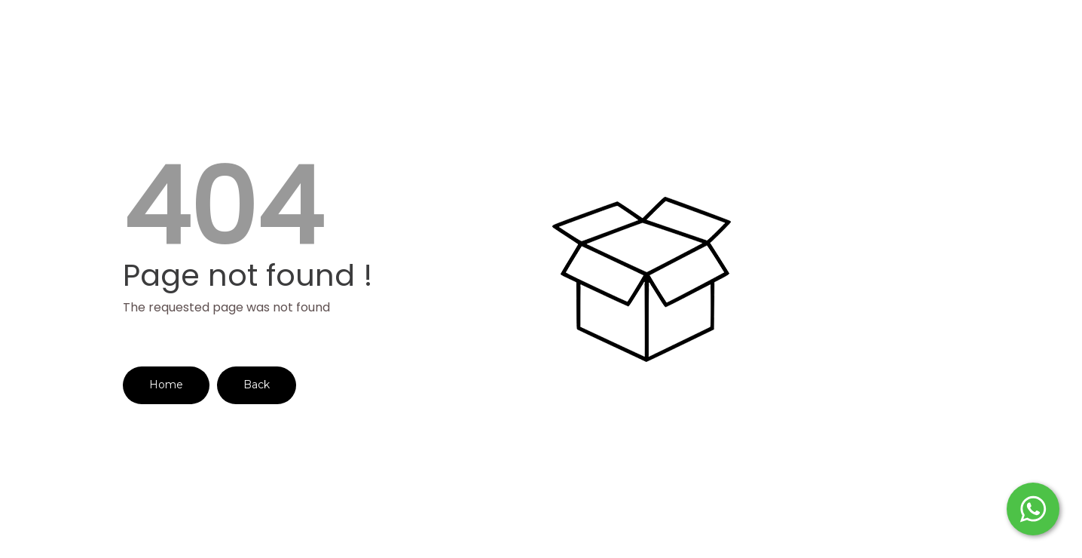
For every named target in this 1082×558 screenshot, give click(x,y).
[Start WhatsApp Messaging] (1033, 507)
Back (256, 384)
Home (166, 384)
